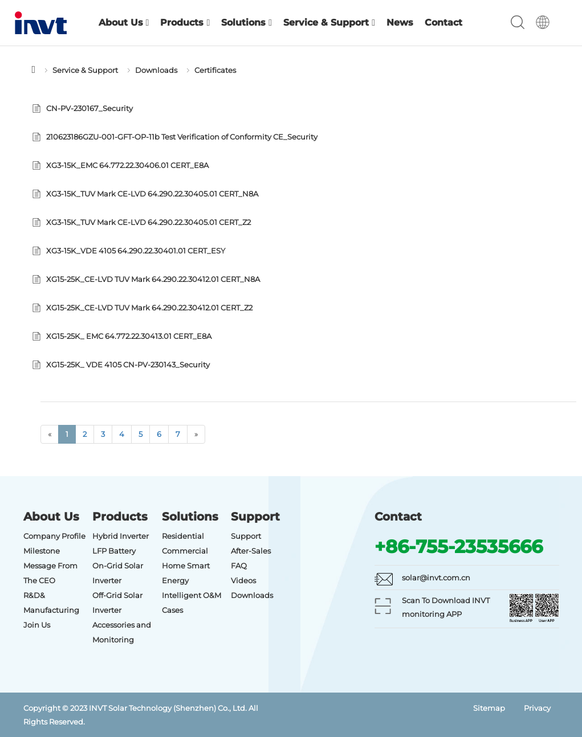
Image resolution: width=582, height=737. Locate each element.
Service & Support (329, 22)
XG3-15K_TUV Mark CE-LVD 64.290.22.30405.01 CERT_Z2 (148, 222)
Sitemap (489, 708)
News (399, 22)
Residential (183, 536)
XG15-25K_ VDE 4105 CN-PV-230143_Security (128, 364)
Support (246, 536)
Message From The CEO (50, 573)
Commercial (185, 550)
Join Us (36, 624)
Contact (443, 22)
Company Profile (54, 536)
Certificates (215, 70)
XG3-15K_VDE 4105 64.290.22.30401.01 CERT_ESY (135, 250)
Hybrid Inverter (120, 536)
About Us (124, 22)
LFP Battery (114, 550)
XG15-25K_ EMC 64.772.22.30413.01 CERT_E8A (128, 336)
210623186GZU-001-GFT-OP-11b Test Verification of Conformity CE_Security (182, 136)
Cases (172, 610)
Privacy (537, 708)
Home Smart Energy (186, 573)
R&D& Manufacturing (51, 603)
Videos (243, 580)
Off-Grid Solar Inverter (117, 603)
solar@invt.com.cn (436, 577)
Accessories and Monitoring (121, 632)
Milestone (41, 550)
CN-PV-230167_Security (89, 108)
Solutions (246, 22)
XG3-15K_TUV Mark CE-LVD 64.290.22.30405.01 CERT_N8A (152, 193)
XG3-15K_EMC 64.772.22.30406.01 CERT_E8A (127, 165)
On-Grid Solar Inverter (117, 573)
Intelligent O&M (191, 595)
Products (185, 22)
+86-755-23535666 (459, 546)
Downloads (156, 70)
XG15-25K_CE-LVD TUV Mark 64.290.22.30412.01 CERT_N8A (153, 279)
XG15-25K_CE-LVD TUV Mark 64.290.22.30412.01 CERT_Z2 (149, 307)
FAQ (239, 565)
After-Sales (251, 550)
